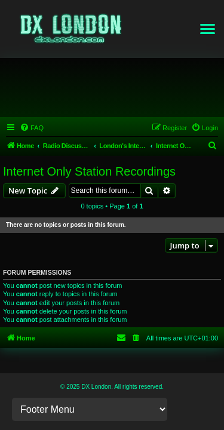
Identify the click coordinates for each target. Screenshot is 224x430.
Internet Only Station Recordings (89, 171)
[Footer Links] (89, 409)
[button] (207, 29)
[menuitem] (32, 128)
